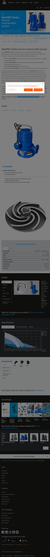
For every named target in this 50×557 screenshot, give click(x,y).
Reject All (28, 89)
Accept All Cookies (38, 89)
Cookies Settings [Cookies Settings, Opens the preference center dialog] (12, 89)
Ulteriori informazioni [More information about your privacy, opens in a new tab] (33, 86)
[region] (25, 87)
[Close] (42, 83)
